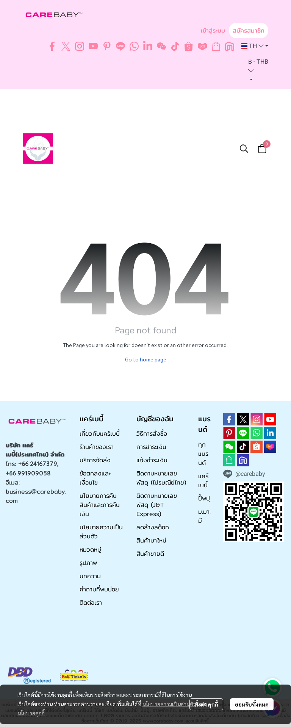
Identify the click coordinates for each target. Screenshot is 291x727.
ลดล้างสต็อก (152, 527)
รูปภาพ (88, 563)
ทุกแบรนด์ (203, 453)
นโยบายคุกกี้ (31, 713)
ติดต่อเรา (91, 602)
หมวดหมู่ (90, 549)
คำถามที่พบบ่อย (99, 589)
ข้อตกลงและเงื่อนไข (95, 478)
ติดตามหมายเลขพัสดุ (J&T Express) (156, 505)
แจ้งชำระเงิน (151, 460)
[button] (254, 46)
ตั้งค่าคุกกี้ (206, 704)
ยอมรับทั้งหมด (252, 704)
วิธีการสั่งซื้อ (151, 433)
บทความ (90, 576)
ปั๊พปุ (204, 498)
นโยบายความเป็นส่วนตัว (169, 703)
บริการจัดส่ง (95, 460)
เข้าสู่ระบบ (213, 30)
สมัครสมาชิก (248, 30)
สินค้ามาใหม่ (151, 540)
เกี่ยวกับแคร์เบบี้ (100, 433)
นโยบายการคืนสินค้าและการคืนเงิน (100, 505)
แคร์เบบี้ (203, 480)
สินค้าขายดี (150, 553)
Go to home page (145, 359)
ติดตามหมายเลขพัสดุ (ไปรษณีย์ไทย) (161, 478)
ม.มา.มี (204, 516)
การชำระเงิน (151, 447)
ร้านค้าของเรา (97, 447)
